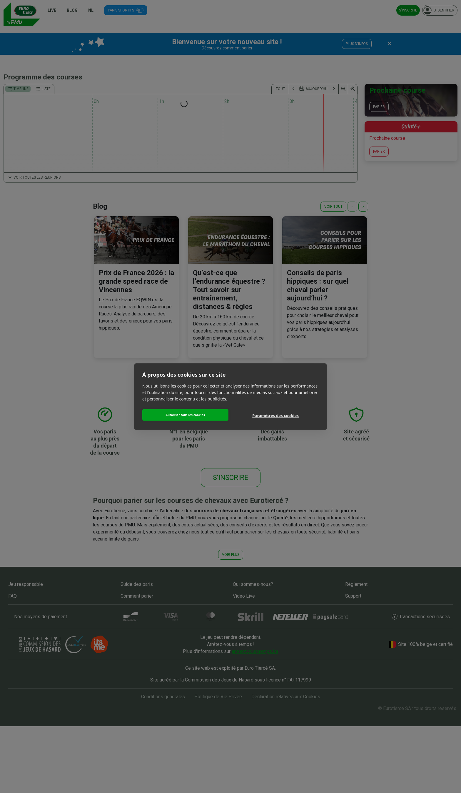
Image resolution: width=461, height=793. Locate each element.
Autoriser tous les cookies (185, 415)
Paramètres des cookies (276, 415)
